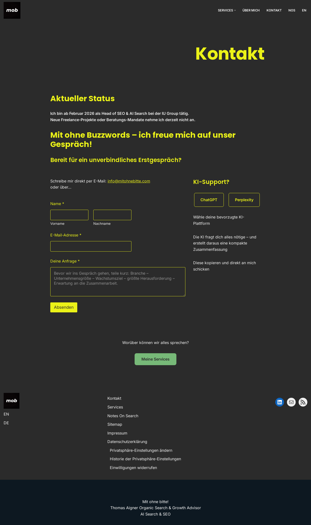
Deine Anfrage (65, 261)
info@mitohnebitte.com (129, 181)
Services (115, 407)
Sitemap (114, 424)
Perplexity (244, 199)
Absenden (64, 307)
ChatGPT (208, 199)
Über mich (251, 10)
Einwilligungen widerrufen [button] (133, 467)
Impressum (117, 433)
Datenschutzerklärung (127, 441)
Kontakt (274, 10)
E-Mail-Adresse (65, 235)
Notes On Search (122, 415)
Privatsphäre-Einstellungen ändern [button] (141, 450)
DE (6, 422)
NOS (291, 10)
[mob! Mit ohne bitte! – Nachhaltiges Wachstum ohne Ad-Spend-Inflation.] (12, 10)
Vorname (57, 223)
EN (304, 10)
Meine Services (155, 359)
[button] (235, 10)
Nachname (102, 223)
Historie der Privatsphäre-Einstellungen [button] (145, 458)
